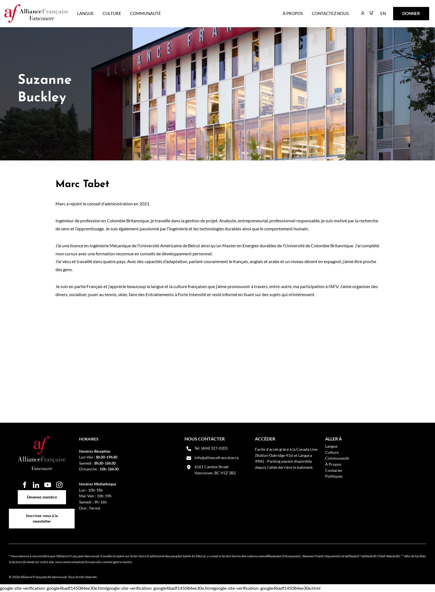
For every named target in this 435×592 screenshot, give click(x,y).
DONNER (402, 10)
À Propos (293, 13)
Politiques (334, 476)
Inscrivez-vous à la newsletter (42, 511)
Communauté (145, 13)
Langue (85, 13)
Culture (112, 13)
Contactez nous (330, 13)
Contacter (334, 470)
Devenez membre (42, 493)
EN (379, 10)
